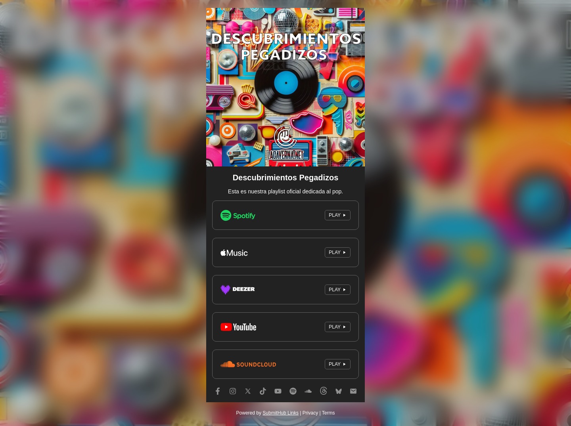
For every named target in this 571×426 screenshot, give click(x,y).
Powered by (267, 413)
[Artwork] (285, 87)
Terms (328, 413)
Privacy (310, 413)
